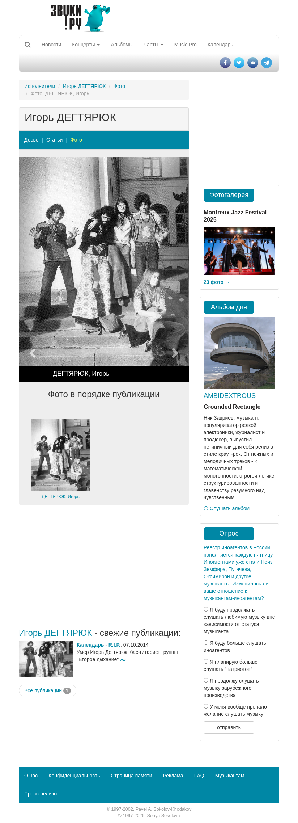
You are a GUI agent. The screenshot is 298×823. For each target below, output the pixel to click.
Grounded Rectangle (232, 407)
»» (123, 659)
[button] (31, 269)
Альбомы (121, 44)
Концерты (86, 44)
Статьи (54, 140)
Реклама (173, 775)
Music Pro (185, 44)
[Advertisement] (104, 566)
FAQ (199, 775)
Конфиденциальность (74, 775)
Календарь (220, 44)
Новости (51, 44)
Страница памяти (131, 775)
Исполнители (39, 86)
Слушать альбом (227, 508)
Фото (119, 86)
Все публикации (47, 691)
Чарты (153, 44)
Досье (31, 140)
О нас (31, 775)
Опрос (229, 533)
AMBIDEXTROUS (230, 395)
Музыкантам (229, 775)
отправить (229, 727)
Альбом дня (229, 307)
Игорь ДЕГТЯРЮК (84, 86)
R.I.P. (114, 645)
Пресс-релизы (41, 794)
